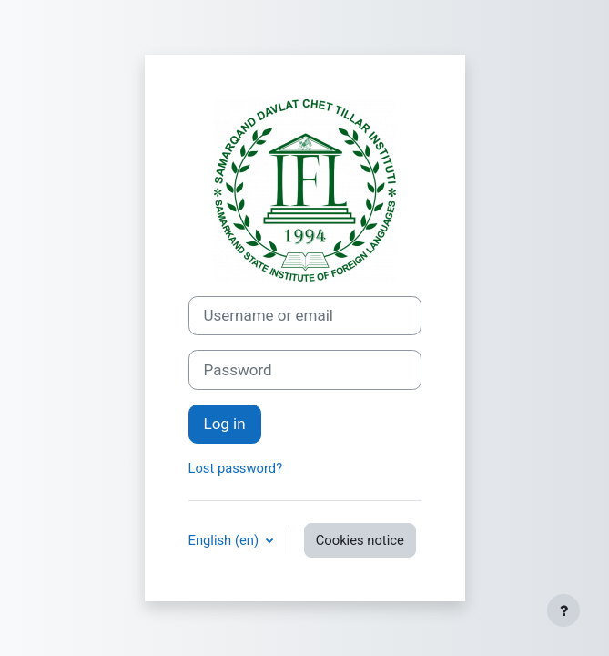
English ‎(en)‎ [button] (225, 540)
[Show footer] (563, 610)
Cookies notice (360, 540)
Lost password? (235, 468)
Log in (225, 424)
